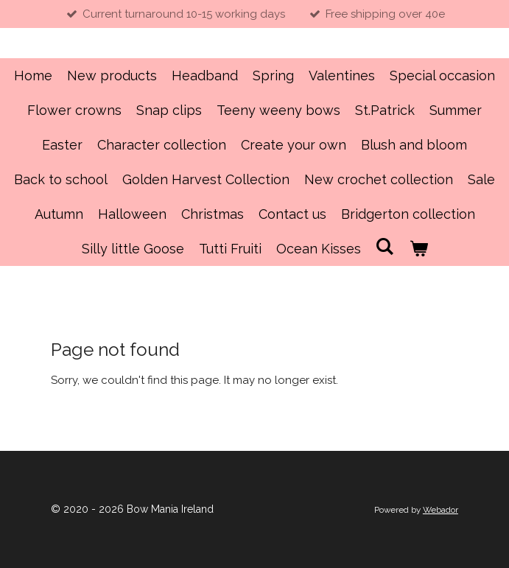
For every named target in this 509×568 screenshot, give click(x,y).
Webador (440, 510)
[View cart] (418, 248)
